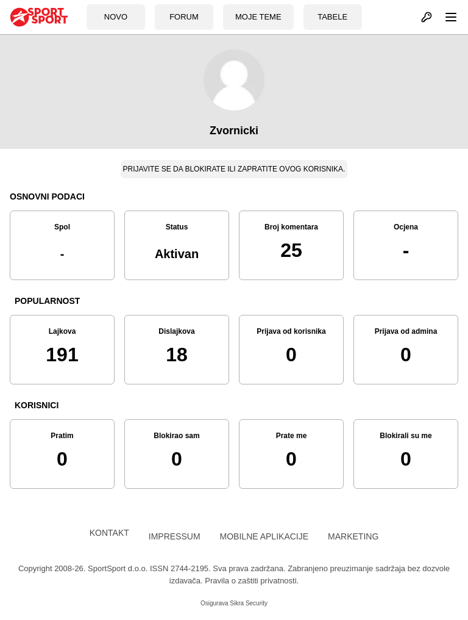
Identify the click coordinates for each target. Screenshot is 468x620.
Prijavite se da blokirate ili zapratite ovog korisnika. (234, 169)
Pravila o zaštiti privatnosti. (252, 580)
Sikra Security (249, 603)
